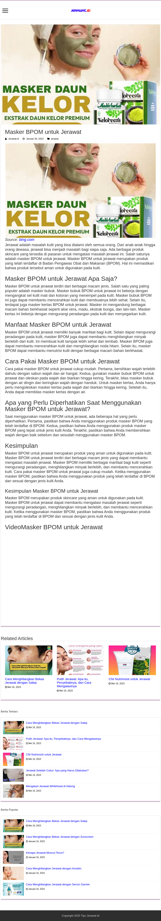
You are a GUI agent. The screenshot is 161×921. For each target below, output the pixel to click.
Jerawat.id (13, 138)
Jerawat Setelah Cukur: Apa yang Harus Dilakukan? (57, 770)
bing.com (26, 240)
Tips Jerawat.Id (90, 915)
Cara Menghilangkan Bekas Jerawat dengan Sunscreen (59, 836)
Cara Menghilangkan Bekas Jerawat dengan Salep (24, 680)
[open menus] (5, 11)
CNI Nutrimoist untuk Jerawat (129, 679)
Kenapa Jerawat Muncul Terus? (45, 852)
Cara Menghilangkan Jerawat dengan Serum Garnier (58, 884)
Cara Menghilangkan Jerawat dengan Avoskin (53, 868)
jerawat (55, 138)
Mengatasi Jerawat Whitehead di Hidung (50, 786)
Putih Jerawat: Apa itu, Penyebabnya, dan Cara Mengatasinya (74, 682)
